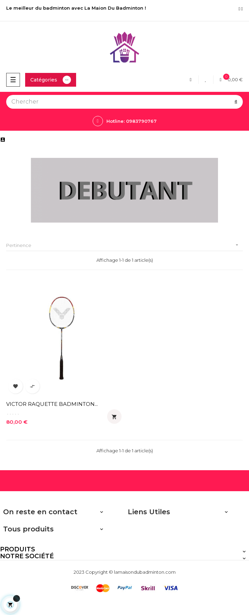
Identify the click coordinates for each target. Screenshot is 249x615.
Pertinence (124, 245)
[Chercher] (124, 102)
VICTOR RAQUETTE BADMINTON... (52, 404)
